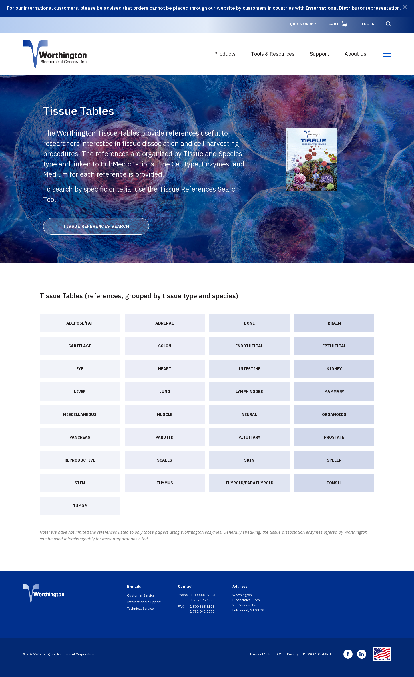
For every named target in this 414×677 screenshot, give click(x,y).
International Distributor (335, 8)
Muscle (164, 414)
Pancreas (79, 437)
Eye (79, 368)
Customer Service (140, 595)
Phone (183, 595)
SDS (279, 654)
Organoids (334, 414)
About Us (355, 54)
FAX (181, 606)
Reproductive (80, 460)
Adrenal (164, 323)
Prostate (334, 437)
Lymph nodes (249, 391)
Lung (164, 391)
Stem (80, 482)
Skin (249, 460)
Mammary (334, 391)
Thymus (164, 482)
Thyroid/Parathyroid (249, 482)
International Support (144, 602)
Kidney (334, 368)
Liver (80, 391)
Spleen (334, 460)
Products (225, 54)
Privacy (292, 654)
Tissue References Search (96, 226)
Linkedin (361, 654)
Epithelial (334, 345)
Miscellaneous (80, 414)
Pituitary (249, 437)
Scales (164, 460)
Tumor (80, 505)
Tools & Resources (272, 54)
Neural (249, 414)
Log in (368, 23)
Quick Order (303, 23)
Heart (164, 368)
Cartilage (79, 345)
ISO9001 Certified (317, 654)
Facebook (348, 654)
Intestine (249, 368)
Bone (249, 323)
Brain (334, 323)
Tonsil (334, 482)
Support (319, 54)
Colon (164, 345)
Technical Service (140, 608)
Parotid (165, 437)
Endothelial (249, 345)
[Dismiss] (404, 7)
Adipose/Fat (79, 323)
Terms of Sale (260, 654)
